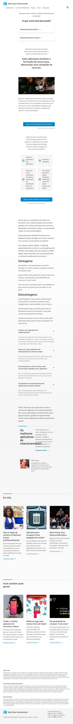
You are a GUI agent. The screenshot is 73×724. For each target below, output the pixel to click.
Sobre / (30, 717)
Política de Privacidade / (11, 717)
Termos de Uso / (23, 717)
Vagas (33, 8)
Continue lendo (42, 450)
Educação (46, 8)
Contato (35, 717)
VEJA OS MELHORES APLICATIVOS (39, 124)
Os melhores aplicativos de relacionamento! (30, 436)
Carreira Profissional (22, 8)
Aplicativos (10, 8)
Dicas (39, 8)
